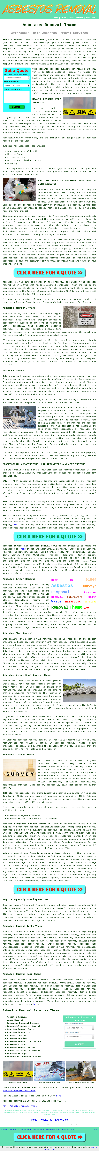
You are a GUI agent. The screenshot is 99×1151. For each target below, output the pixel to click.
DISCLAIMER (90, 18)
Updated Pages (38, 1129)
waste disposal (50, 458)
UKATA (17, 525)
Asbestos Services (53, 1129)
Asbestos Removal (68, 1129)
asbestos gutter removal (29, 944)
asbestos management (84, 473)
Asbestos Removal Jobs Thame (19, 1091)
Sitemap (4, 1129)
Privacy (95, 1129)
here (35, 1004)
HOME (56, 18)
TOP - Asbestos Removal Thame (20, 1106)
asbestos (30, 49)
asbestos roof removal (63, 941)
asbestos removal (20, 58)
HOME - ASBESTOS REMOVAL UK (49, 1120)
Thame (23, 549)
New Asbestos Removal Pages (20, 1129)
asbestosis (9, 130)
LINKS (63, 18)
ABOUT (71, 18)
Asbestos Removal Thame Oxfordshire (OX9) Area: (31, 39)
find (12, 980)
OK (53, 1149)
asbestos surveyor (33, 399)
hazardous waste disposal (37, 352)
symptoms (61, 169)
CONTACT (79, 18)
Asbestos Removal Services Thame (31, 1010)
